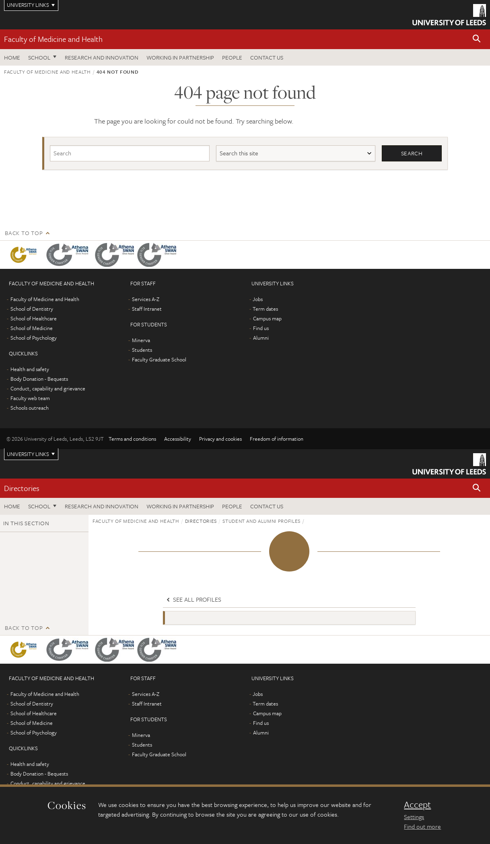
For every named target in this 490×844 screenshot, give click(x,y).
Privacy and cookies (220, 439)
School (39, 57)
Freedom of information (276, 439)
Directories (21, 488)
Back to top (24, 233)
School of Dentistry (31, 309)
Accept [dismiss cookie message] (417, 804)
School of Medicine (31, 328)
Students (142, 350)
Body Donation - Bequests (39, 379)
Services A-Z (145, 299)
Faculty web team (30, 398)
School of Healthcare (33, 318)
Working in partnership (180, 57)
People (232, 57)
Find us (261, 328)
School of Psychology (33, 338)
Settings (414, 816)
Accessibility (177, 439)
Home (12, 57)
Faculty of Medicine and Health (53, 38)
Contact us (266, 57)
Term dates (265, 309)
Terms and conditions (132, 439)
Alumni (261, 338)
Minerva (141, 340)
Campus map (267, 318)
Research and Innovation (101, 57)
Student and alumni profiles (261, 520)
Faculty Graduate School (159, 359)
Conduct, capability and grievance (47, 388)
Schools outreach (29, 408)
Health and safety (29, 369)
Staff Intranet (147, 309)
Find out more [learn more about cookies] (422, 826)
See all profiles (193, 599)
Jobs (258, 299)
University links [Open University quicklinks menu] (28, 454)
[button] (476, 39)
